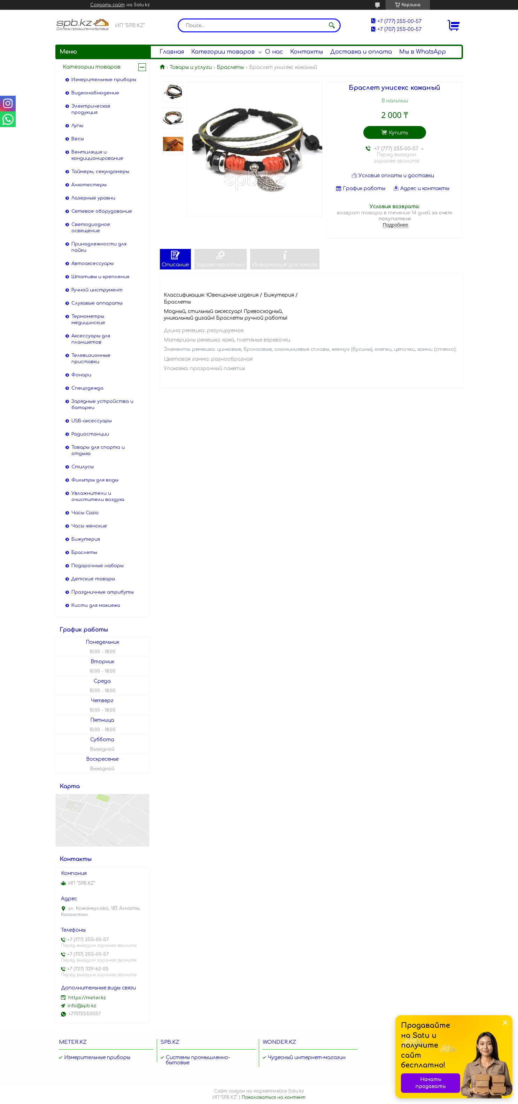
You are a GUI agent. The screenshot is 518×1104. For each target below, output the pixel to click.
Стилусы (82, 466)
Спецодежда (87, 388)
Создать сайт (107, 4)
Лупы (77, 125)
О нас (274, 52)
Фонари (81, 375)
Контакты (306, 52)
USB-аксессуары (91, 420)
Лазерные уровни (93, 198)
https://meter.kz (87, 997)
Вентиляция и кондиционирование (97, 155)
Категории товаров (223, 52)
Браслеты (230, 67)
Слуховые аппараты (97, 303)
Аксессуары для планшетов (90, 339)
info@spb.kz (82, 1005)
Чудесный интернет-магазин (307, 1057)
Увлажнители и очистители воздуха (97, 496)
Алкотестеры (89, 184)
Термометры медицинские (88, 319)
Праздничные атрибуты (102, 592)
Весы (77, 138)
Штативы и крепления (100, 276)
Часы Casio (85, 512)
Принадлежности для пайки (98, 247)
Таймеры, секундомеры (100, 171)
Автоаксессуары (92, 263)
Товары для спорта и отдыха (98, 450)
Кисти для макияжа (95, 605)
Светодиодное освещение (90, 227)
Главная (172, 52)
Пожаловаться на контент (274, 1097)
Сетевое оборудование (101, 211)
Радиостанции (90, 434)
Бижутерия (85, 539)
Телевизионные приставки (90, 358)
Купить (398, 132)
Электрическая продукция (90, 109)
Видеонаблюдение (95, 93)
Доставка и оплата (361, 52)
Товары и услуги (191, 67)
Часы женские (89, 526)
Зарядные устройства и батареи (102, 404)
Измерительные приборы (103, 79)
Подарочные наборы (97, 565)
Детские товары (93, 579)
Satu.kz (296, 1091)
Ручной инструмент (97, 290)
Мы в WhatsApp (422, 52)
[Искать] (332, 25)
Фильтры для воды (94, 480)
